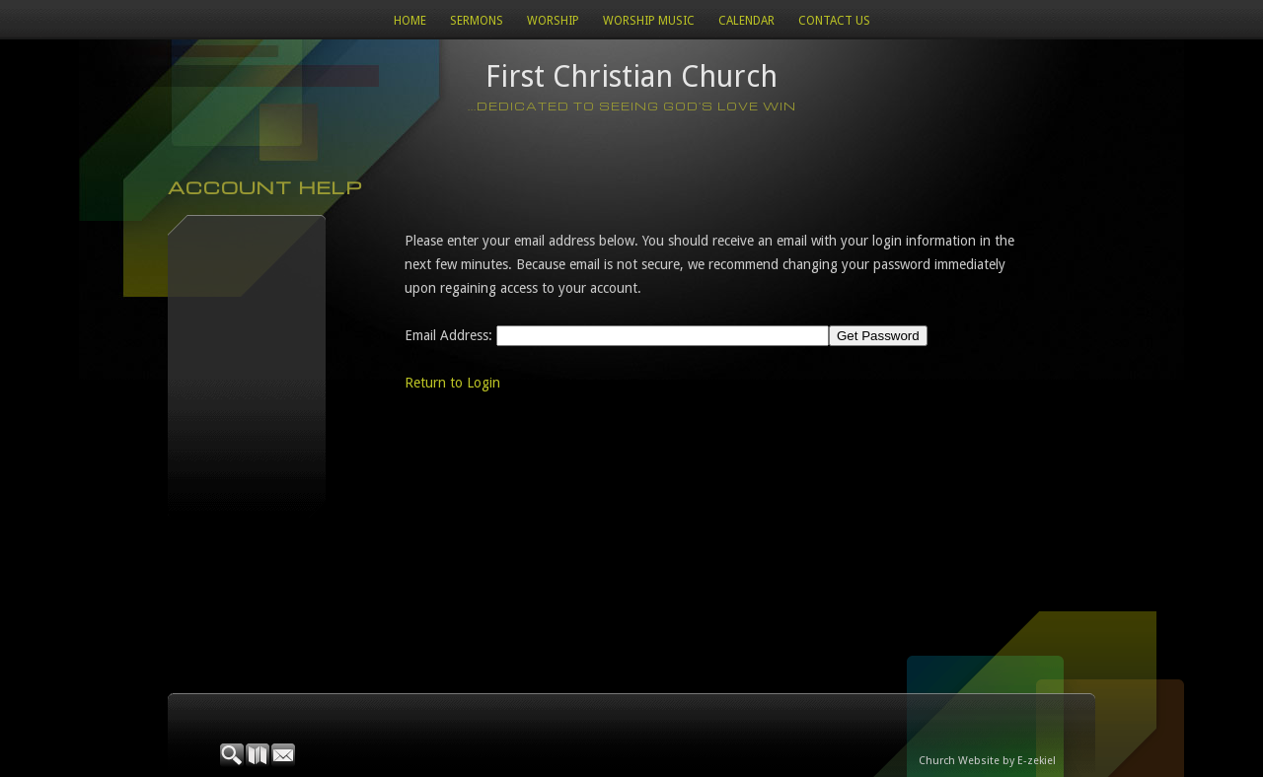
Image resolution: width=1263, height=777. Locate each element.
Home (410, 21)
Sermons (476, 21)
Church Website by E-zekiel (987, 760)
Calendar (746, 21)
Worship (553, 21)
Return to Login (452, 382)
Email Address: (448, 335)
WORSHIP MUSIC (649, 21)
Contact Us (834, 21)
